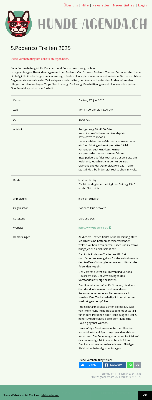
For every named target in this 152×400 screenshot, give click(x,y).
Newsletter (100, 5)
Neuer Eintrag (124, 5)
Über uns (71, 5)
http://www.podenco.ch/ (94, 227)
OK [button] (145, 395)
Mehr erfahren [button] (50, 395)
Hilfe (85, 5)
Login (142, 5)
